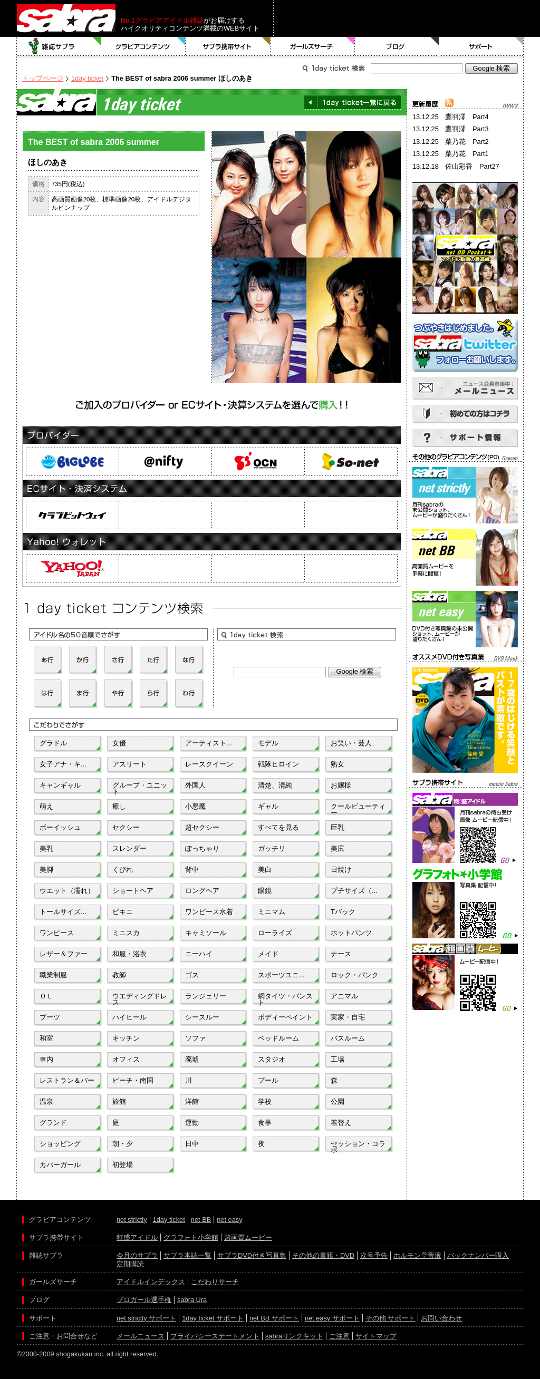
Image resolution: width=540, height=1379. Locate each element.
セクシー (126, 827)
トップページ (42, 78)
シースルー (202, 1017)
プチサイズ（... (354, 891)
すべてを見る (278, 827)
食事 (265, 1122)
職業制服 (53, 975)
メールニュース (141, 1336)
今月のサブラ (137, 1255)
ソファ (195, 1038)
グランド (53, 1122)
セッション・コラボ (358, 1146)
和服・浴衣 (129, 954)
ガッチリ (271, 848)
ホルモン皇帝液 (417, 1255)
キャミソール (205, 933)
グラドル (53, 743)
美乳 (46, 848)
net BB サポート (274, 1318)
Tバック (343, 912)
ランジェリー (205, 996)
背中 (192, 869)
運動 (192, 1122)
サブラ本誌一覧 (187, 1255)
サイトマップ (376, 1336)
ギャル (268, 806)
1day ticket (87, 78)
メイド (268, 954)
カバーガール (60, 1165)
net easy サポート (332, 1318)
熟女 (337, 764)
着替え (341, 1122)
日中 (192, 1144)
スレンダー (129, 848)
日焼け (341, 869)
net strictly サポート (146, 1318)
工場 (337, 1059)
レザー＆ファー (64, 954)
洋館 (192, 1101)
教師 (119, 975)
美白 (265, 869)
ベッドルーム (278, 1038)
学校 (265, 1101)
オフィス (126, 1059)
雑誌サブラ (59, 46)
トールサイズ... (63, 912)
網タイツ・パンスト (285, 998)
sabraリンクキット (294, 1336)
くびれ (122, 869)
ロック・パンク (355, 975)
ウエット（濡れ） (67, 891)
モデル (268, 743)
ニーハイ (199, 954)
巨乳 (337, 827)
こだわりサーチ (215, 1282)
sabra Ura (192, 1300)
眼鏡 (265, 891)
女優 (119, 743)
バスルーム (348, 1038)
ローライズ (275, 933)
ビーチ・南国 (132, 1080)
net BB (201, 1219)
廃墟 (192, 1059)
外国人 (195, 785)
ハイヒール (129, 1017)
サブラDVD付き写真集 (251, 1255)
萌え (46, 806)
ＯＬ (46, 996)
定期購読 (130, 1264)
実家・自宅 (348, 1017)
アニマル (344, 996)
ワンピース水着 (209, 912)
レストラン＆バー (67, 1080)
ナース (341, 954)
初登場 (122, 1165)
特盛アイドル (137, 1237)
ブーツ (50, 1017)
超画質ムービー (248, 1237)
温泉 (46, 1101)
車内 (46, 1059)
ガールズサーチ (313, 46)
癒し (119, 806)
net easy (229, 1219)
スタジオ (271, 1059)
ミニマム (271, 912)
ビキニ (122, 912)
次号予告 (374, 1255)
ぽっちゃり (202, 848)
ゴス (192, 975)
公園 (337, 1101)
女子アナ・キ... (63, 764)
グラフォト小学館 (190, 1237)
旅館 (119, 1101)
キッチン (126, 1038)
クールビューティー (358, 808)
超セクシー (202, 827)
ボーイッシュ (60, 827)
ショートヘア (132, 891)
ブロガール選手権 (144, 1300)
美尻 (337, 848)
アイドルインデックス (151, 1282)
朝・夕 (122, 1144)
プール (268, 1080)
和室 (46, 1038)
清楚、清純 (275, 785)
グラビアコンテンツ (143, 46)
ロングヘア (202, 891)
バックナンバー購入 (478, 1255)
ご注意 (339, 1336)
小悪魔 (195, 806)
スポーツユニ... (281, 975)
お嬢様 (341, 785)
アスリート (129, 764)
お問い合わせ (441, 1318)
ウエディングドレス (139, 998)
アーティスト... (208, 743)
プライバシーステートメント (214, 1336)
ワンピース (57, 933)
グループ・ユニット (139, 787)
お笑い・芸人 (351, 743)
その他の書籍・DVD (323, 1255)
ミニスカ (126, 933)
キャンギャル (60, 785)
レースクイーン (209, 764)
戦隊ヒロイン (278, 764)
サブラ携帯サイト (228, 46)
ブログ (397, 46)
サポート (481, 46)
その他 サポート (390, 1318)
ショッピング (60, 1144)
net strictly (132, 1219)
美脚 (46, 869)
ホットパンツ (351, 933)
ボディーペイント (285, 1017)
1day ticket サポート (213, 1318)
